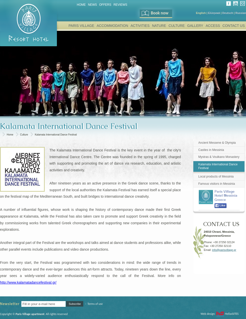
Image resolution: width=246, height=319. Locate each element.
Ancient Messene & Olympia (217, 142)
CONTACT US (221, 222)
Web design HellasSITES (220, 314)
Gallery (195, 26)
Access (213, 26)
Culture (176, 26)
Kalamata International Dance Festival (56, 134)
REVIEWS (120, 4)
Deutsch (227, 12)
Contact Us (233, 26)
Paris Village (81, 26)
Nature (159, 26)
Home (81, 4)
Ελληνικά (214, 12)
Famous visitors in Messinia (216, 183)
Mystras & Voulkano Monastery (218, 157)
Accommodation (112, 26)
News (92, 4)
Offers (105, 4)
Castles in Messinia (211, 150)
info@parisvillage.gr (224, 249)
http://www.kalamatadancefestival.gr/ (28, 282)
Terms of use (95, 304)
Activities (140, 26)
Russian (240, 12)
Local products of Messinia (216, 176)
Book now (154, 13)
